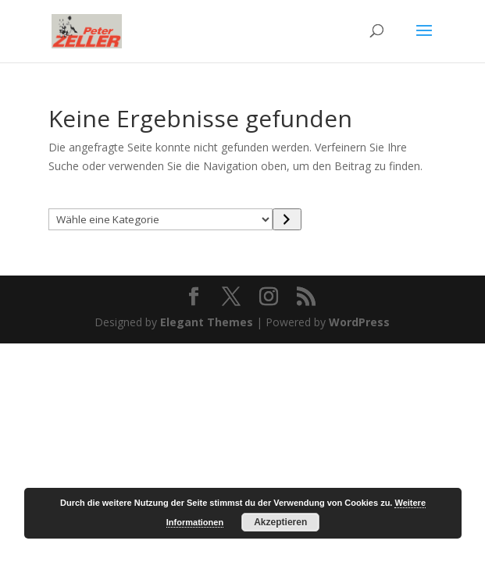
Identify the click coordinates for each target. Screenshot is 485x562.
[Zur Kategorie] (287, 219)
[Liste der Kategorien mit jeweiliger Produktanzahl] (160, 219)
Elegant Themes (206, 322)
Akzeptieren (280, 522)
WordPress (359, 322)
